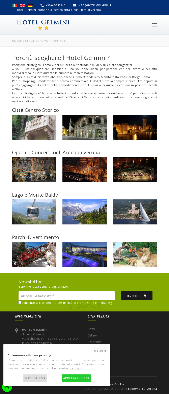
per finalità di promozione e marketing (85, 303)
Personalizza (35, 378)
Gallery (92, 335)
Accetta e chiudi (76, 378)
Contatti (93, 355)
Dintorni (93, 348)
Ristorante (95, 342)
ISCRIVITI (135, 295)
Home (92, 329)
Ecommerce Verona (142, 389)
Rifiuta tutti (100, 350)
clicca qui (75, 368)
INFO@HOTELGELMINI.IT (92, 5)
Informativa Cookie (110, 384)
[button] (14, 5)
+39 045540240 (52, 5)
